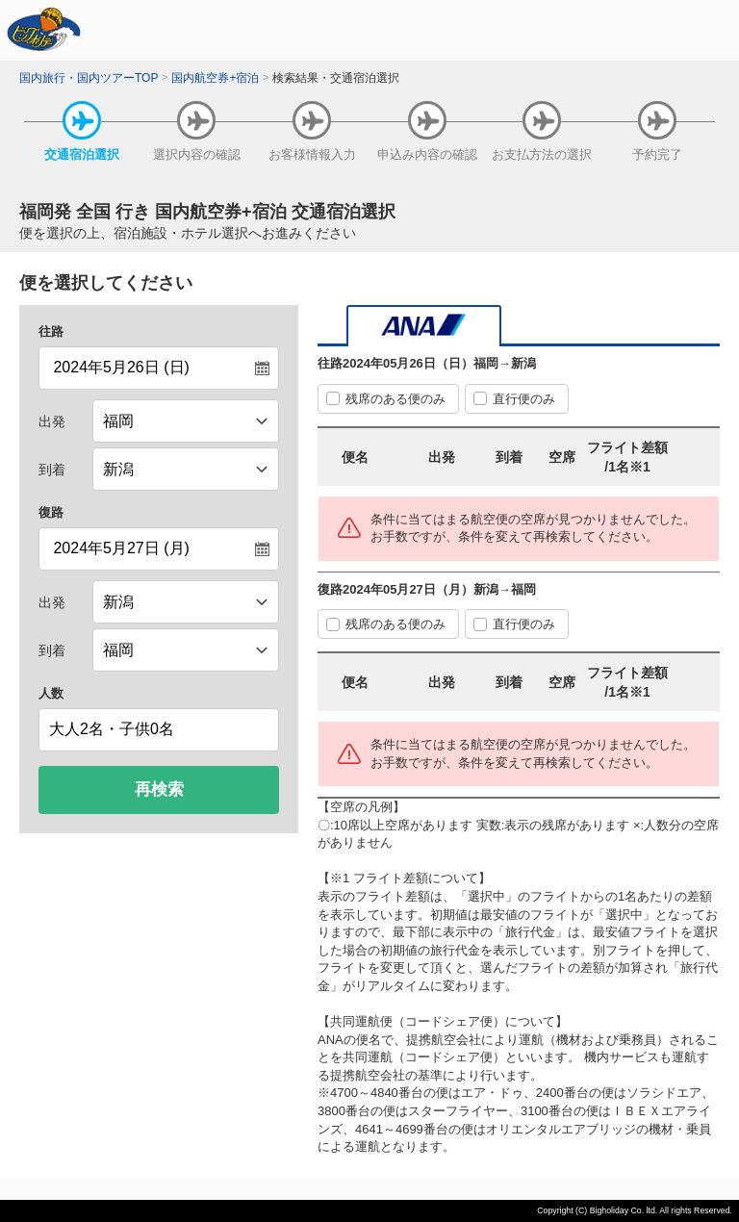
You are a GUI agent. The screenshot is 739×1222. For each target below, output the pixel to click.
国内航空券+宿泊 (215, 78)
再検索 (159, 789)
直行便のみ (524, 399)
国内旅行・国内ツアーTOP (88, 78)
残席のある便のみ (395, 399)
